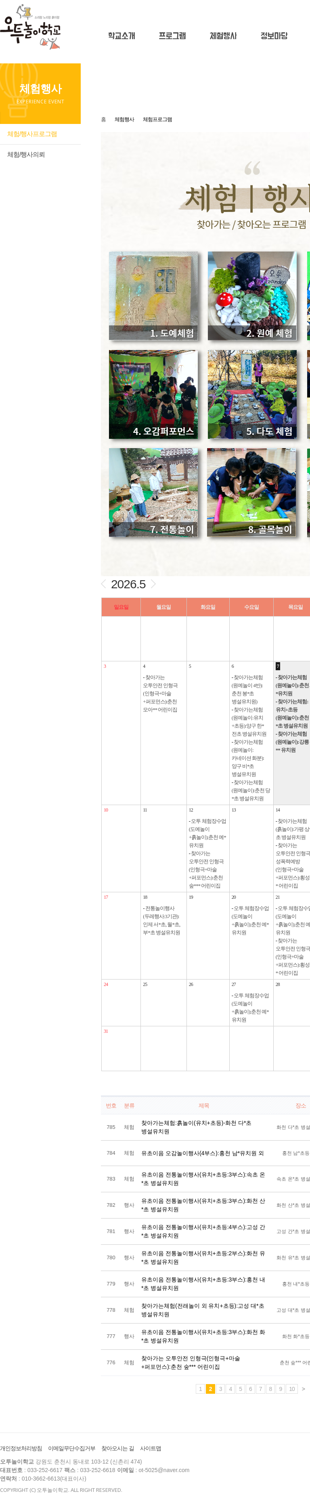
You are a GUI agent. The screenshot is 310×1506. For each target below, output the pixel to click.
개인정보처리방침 (21, 1448)
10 (292, 1389)
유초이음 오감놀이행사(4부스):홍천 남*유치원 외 (202, 1153)
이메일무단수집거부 (71, 1448)
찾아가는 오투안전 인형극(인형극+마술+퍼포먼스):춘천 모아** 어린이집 (160, 693)
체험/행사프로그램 (32, 133)
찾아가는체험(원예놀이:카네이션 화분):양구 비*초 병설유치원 (248, 758)
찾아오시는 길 (117, 1448)
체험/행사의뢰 (26, 154)
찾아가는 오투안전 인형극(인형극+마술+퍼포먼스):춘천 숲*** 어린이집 (206, 869)
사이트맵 (150, 1448)
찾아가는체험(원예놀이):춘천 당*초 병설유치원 (251, 790)
